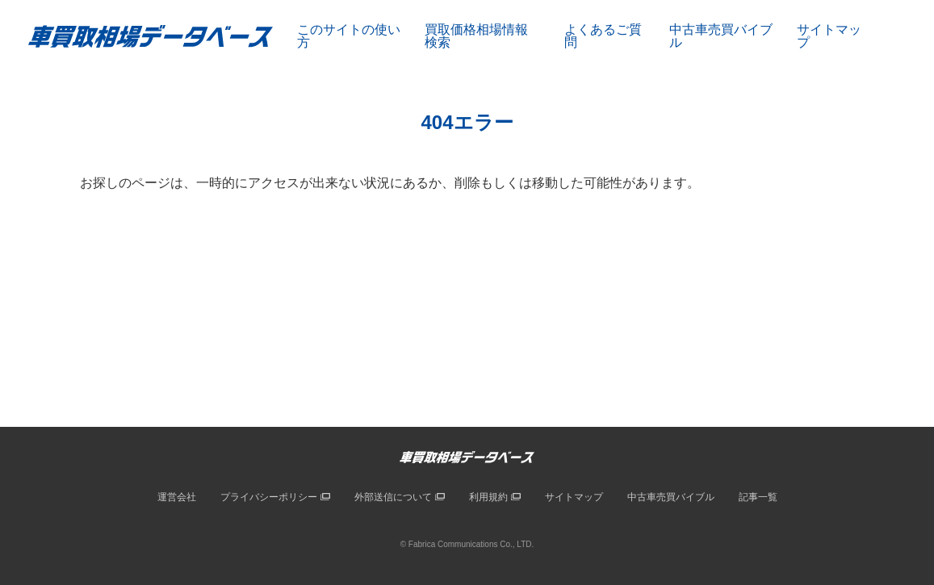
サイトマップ (829, 36)
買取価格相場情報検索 (476, 36)
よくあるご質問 (603, 36)
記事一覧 (758, 497)
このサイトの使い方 (348, 36)
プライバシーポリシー (268, 497)
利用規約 (488, 497)
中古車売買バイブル (721, 36)
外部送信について (393, 497)
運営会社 (176, 497)
